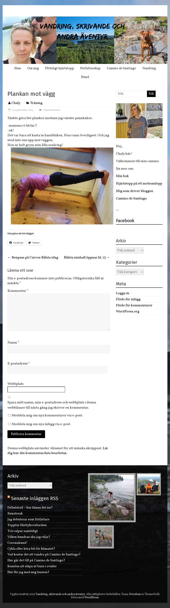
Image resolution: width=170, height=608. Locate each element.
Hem (17, 68)
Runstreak (15, 513)
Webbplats (15, 383)
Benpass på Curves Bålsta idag (32, 257)
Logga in (122, 293)
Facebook (125, 220)
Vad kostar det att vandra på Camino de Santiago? (44, 554)
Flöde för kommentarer (134, 305)
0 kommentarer (49, 110)
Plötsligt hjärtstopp (59, 68)
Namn (13, 342)
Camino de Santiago (121, 68)
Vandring (149, 68)
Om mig (33, 68)
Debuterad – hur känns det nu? (30, 507)
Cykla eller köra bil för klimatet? (31, 549)
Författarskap (90, 68)
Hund (85, 77)
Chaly (15, 103)
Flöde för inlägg (128, 299)
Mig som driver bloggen (134, 191)
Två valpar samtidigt (22, 531)
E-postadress (18, 363)
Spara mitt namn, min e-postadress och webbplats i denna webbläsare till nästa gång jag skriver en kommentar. (51, 405)
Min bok (122, 176)
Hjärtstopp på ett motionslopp (139, 183)
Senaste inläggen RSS (34, 498)
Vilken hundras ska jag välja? (28, 537)
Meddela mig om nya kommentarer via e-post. (47, 415)
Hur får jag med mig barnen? (28, 572)
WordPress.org (127, 311)
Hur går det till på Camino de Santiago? (36, 560)
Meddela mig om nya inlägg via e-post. (41, 424)
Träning (36, 103)
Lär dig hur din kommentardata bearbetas (57, 451)
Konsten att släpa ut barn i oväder (32, 566)
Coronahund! (17, 543)
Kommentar (17, 290)
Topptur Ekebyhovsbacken (27, 525)
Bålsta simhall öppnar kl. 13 (87, 257)
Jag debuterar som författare (28, 519)
